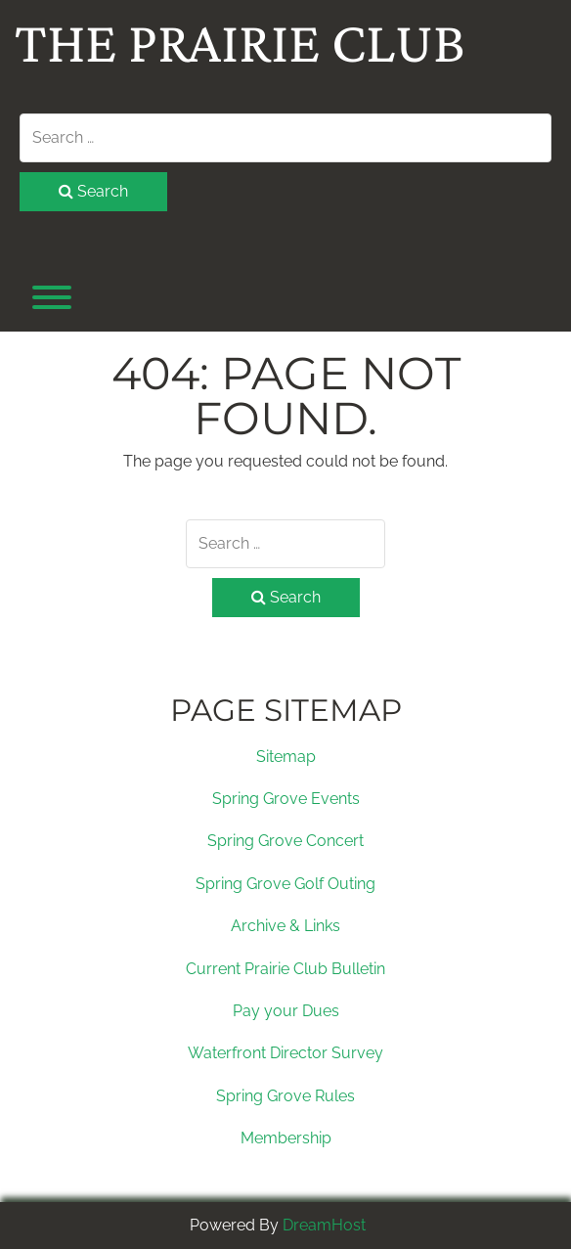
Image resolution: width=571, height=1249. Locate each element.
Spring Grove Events (286, 798)
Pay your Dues (286, 1011)
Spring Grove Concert (285, 840)
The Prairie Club (240, 42)
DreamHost (324, 1225)
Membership (286, 1138)
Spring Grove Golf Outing (285, 883)
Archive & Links (285, 925)
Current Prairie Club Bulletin (285, 968)
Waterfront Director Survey (285, 1053)
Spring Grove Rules (285, 1096)
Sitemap (286, 756)
